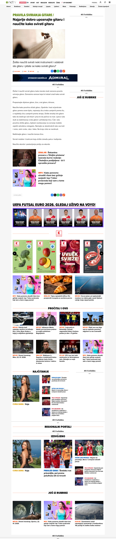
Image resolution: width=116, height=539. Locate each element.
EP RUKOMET (66, 2)
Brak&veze (17, 6)
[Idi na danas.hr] (24, 2)
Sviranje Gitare (17, 195)
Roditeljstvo (82, 6)
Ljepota (48, 6)
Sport (32, 2)
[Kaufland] (58, 233)
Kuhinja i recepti (37, 6)
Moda (64, 6)
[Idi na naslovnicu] (11, 4)
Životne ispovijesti (103, 6)
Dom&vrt (26, 6)
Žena (58, 2)
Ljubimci (56, 6)
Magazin (44, 2)
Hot (37, 2)
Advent (8, 6)
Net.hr (32, 71)
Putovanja (73, 6)
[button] (15, 210)
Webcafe (51, 2)
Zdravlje (92, 6)
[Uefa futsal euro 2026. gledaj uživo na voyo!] (54, 205)
